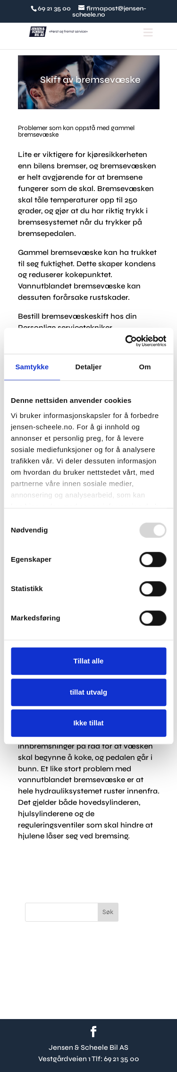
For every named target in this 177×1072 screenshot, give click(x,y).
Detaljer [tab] (89, 367)
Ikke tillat (88, 723)
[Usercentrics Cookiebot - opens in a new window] (126, 341)
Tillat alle (89, 661)
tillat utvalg (88, 692)
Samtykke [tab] (32, 367)
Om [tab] (145, 367)
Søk (107, 912)
